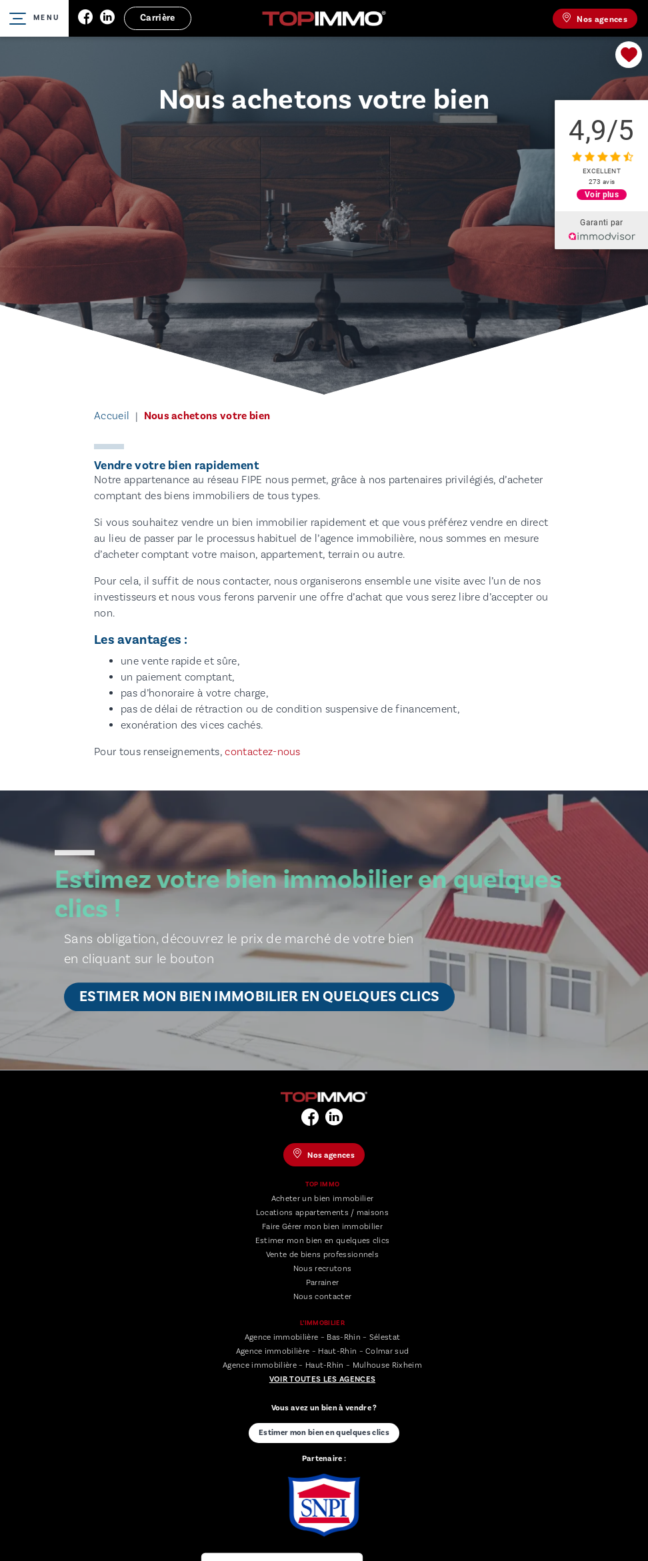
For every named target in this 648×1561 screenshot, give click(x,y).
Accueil (111, 416)
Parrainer (322, 1283)
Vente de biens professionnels (322, 1255)
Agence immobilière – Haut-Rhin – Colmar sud (322, 1351)
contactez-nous (262, 752)
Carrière (157, 18)
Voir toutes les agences (322, 1379)
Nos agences (595, 19)
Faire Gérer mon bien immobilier (322, 1227)
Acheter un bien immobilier (322, 1199)
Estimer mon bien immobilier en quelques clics (259, 997)
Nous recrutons (322, 1269)
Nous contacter (322, 1297)
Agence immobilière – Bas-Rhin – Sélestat (323, 1337)
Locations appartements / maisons (322, 1213)
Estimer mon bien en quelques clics (322, 1241)
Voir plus (602, 194)
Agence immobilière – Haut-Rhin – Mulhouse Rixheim (322, 1365)
